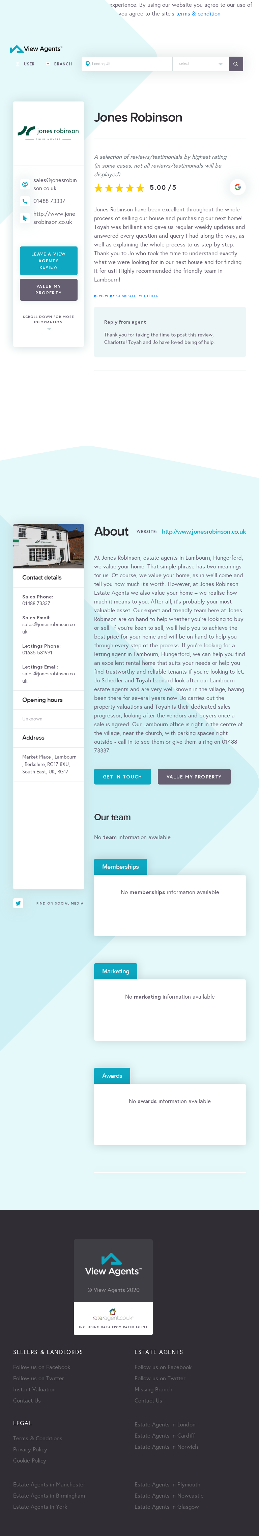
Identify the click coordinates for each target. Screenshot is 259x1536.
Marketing (115, 971)
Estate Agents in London (165, 1424)
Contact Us (27, 1400)
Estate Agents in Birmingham (49, 1495)
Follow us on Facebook (41, 1367)
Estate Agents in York (40, 1506)
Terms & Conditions (37, 1438)
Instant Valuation (34, 1389)
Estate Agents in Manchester (49, 1484)
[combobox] (201, 64)
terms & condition (198, 13)
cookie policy (95, 13)
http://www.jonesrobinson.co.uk (54, 218)
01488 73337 (49, 201)
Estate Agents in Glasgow (167, 1506)
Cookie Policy (29, 1460)
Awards (112, 1076)
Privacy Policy (30, 1449)
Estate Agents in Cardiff (165, 1435)
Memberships (120, 866)
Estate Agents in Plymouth (167, 1484)
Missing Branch (153, 1389)
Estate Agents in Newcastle (169, 1495)
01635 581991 (37, 653)
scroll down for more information (48, 320)
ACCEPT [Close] (13, 28)
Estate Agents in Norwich (166, 1446)
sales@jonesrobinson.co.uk (55, 184)
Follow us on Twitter (38, 1378)
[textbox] (201, 62)
